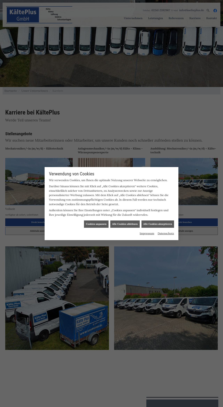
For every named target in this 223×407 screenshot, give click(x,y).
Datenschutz (166, 229)
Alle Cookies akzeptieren (157, 220)
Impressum (147, 229)
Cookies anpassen (96, 220)
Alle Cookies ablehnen (125, 220)
